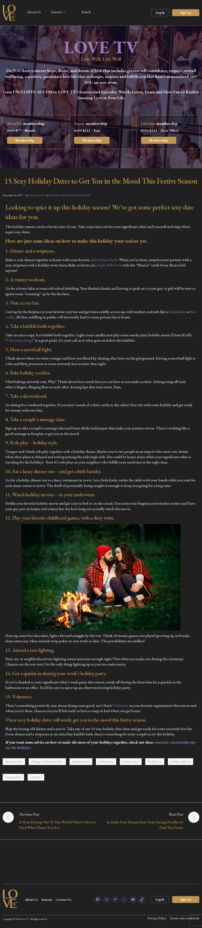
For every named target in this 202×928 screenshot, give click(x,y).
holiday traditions (181, 761)
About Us (34, 12)
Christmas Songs (20, 340)
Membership (24, 140)
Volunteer (121, 705)
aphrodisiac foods (104, 259)
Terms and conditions (184, 918)
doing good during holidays (47, 761)
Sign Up (185, 12)
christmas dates (13, 761)
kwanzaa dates (13, 777)
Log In (160, 12)
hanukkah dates (81, 761)
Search (86, 12)
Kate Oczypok (36, 195)
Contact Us (63, 899)
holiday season (130, 761)
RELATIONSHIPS (80, 195)
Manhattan (177, 311)
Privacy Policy (157, 918)
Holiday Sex (155, 761)
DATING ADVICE (59, 195)
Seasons (56, 12)
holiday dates (106, 761)
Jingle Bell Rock (109, 265)
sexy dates (36, 777)
